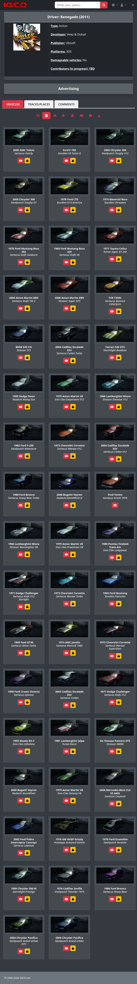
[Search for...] (77, 5)
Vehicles (13, 104)
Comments (66, 104)
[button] (114, 5)
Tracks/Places (39, 104)
